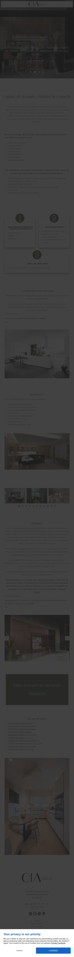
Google (54, 943)
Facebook (61, 943)
